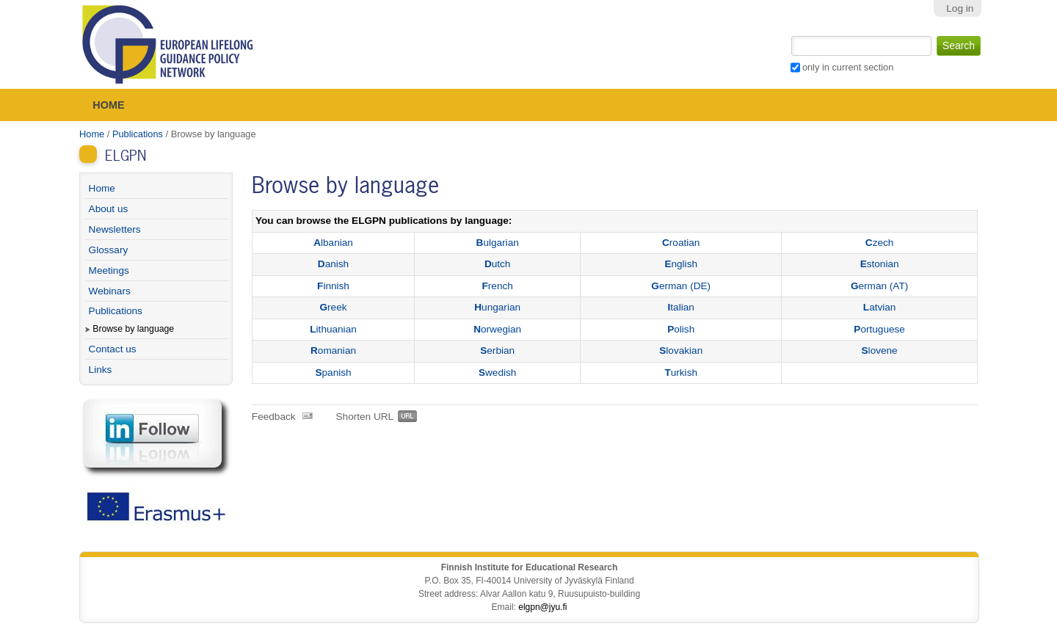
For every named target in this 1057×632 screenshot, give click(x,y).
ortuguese (879, 329)
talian (681, 307)
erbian (497, 350)
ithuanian (333, 329)
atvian (879, 307)
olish (680, 329)
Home (108, 105)
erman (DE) (681, 285)
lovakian (680, 350)
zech (879, 242)
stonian (879, 263)
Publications (137, 133)
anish (333, 263)
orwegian (497, 329)
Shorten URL (365, 416)
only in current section (847, 67)
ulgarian (497, 242)
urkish (680, 372)
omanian (333, 350)
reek (333, 307)
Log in (959, 8)
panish (333, 372)
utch (497, 263)
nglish (680, 263)
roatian (681, 242)
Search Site (789, 34)
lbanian (333, 242)
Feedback (274, 416)
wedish (497, 372)
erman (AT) (879, 285)
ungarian (497, 307)
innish (333, 285)
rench (497, 285)
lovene (880, 350)
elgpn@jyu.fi (542, 607)
